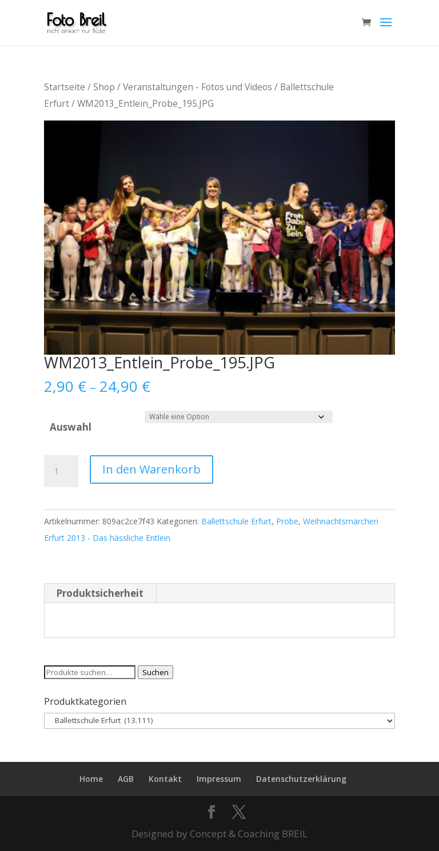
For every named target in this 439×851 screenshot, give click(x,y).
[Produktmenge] (61, 471)
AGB (126, 778)
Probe (287, 521)
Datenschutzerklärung (301, 778)
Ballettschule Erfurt (236, 521)
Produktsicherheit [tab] (99, 593)
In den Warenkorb (151, 469)
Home (91, 778)
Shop (104, 87)
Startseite (64, 87)
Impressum (219, 778)
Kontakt (165, 778)
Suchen (155, 672)
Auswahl (70, 426)
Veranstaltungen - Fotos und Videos (197, 87)
